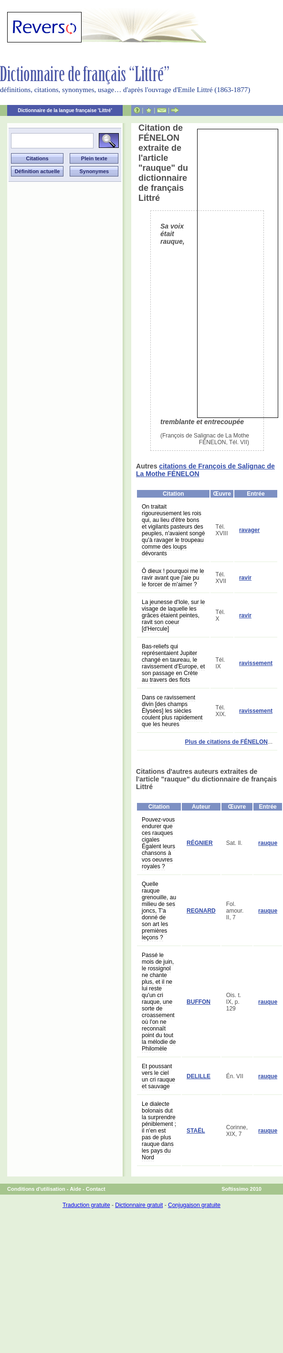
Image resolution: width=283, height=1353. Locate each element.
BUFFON (198, 1002)
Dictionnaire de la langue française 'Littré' (65, 110)
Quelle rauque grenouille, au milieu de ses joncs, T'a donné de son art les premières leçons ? (159, 911)
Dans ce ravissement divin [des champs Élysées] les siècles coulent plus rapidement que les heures (172, 711)
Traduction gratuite (86, 1205)
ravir (245, 577)
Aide (75, 1189)
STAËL (196, 1130)
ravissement (256, 663)
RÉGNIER (200, 843)
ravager (249, 530)
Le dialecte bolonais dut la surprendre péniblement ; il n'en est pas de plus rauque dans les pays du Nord (159, 1131)
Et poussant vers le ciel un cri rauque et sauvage (158, 1076)
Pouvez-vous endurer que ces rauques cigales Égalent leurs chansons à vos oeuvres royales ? (158, 843)
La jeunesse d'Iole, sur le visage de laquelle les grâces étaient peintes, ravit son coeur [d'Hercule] (173, 615)
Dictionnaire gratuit (139, 1205)
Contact (95, 1189)
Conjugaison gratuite (194, 1205)
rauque (267, 843)
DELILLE (198, 1076)
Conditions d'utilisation (36, 1189)
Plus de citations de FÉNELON (226, 742)
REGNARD (201, 910)
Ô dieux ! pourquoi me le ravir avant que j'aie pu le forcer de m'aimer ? (173, 578)
